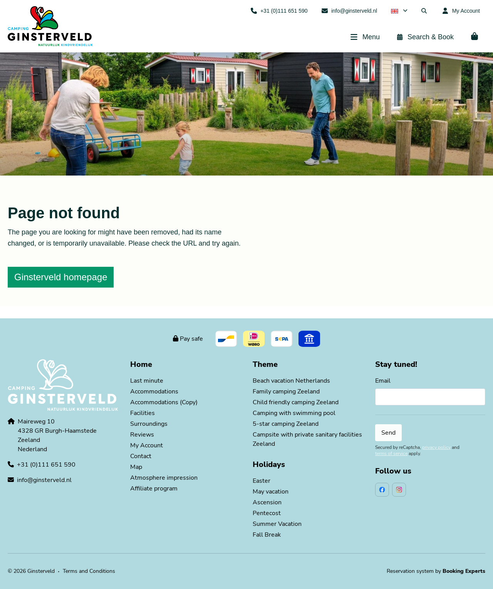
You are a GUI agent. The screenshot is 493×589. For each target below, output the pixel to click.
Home (141, 364)
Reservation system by (436, 571)
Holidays (269, 464)
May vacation (270, 491)
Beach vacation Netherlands (291, 380)
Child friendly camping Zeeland (296, 402)
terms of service (391, 453)
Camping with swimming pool (294, 413)
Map (136, 467)
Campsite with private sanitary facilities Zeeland (307, 439)
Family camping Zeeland (286, 391)
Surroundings (149, 424)
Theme (265, 364)
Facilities (142, 413)
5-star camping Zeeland (286, 424)
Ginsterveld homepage (60, 277)
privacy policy (436, 447)
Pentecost (267, 513)
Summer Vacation (277, 524)
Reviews (142, 434)
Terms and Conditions (89, 571)
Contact (140, 456)
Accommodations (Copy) (164, 402)
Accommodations (154, 391)
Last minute (146, 380)
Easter (261, 481)
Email (383, 380)
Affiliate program (154, 488)
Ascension (267, 502)
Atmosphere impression (164, 478)
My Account (146, 445)
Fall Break (267, 534)
